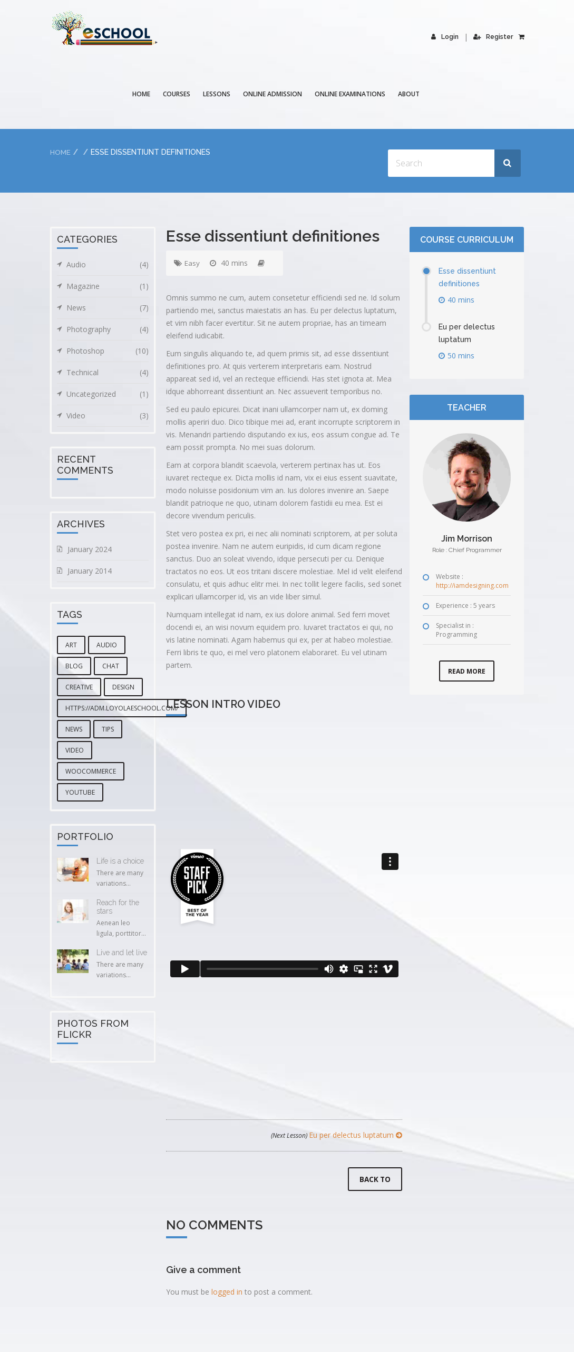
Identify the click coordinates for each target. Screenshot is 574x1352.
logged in (226, 1293)
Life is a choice (120, 861)
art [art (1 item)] (71, 644)
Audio (107, 264)
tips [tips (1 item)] (108, 729)
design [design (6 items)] (123, 687)
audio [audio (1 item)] (106, 644)
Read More (466, 671)
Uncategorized (107, 394)
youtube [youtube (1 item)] (80, 792)
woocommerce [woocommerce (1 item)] (90, 771)
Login (445, 37)
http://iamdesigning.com (472, 585)
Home (142, 93)
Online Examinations (350, 93)
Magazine (107, 286)
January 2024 (89, 549)
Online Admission (273, 93)
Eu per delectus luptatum (336, 1135)
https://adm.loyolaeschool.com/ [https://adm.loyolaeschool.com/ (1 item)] (121, 708)
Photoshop (107, 351)
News (107, 308)
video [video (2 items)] (74, 750)
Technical (107, 372)
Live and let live (121, 952)
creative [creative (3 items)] (79, 687)
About (409, 93)
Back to (374, 1180)
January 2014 (89, 571)
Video (107, 415)
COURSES (177, 93)
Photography (107, 329)
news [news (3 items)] (73, 729)
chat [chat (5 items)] (110, 666)
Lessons (217, 93)
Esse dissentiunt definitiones (470, 277)
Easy (192, 263)
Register (493, 37)
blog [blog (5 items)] (74, 666)
